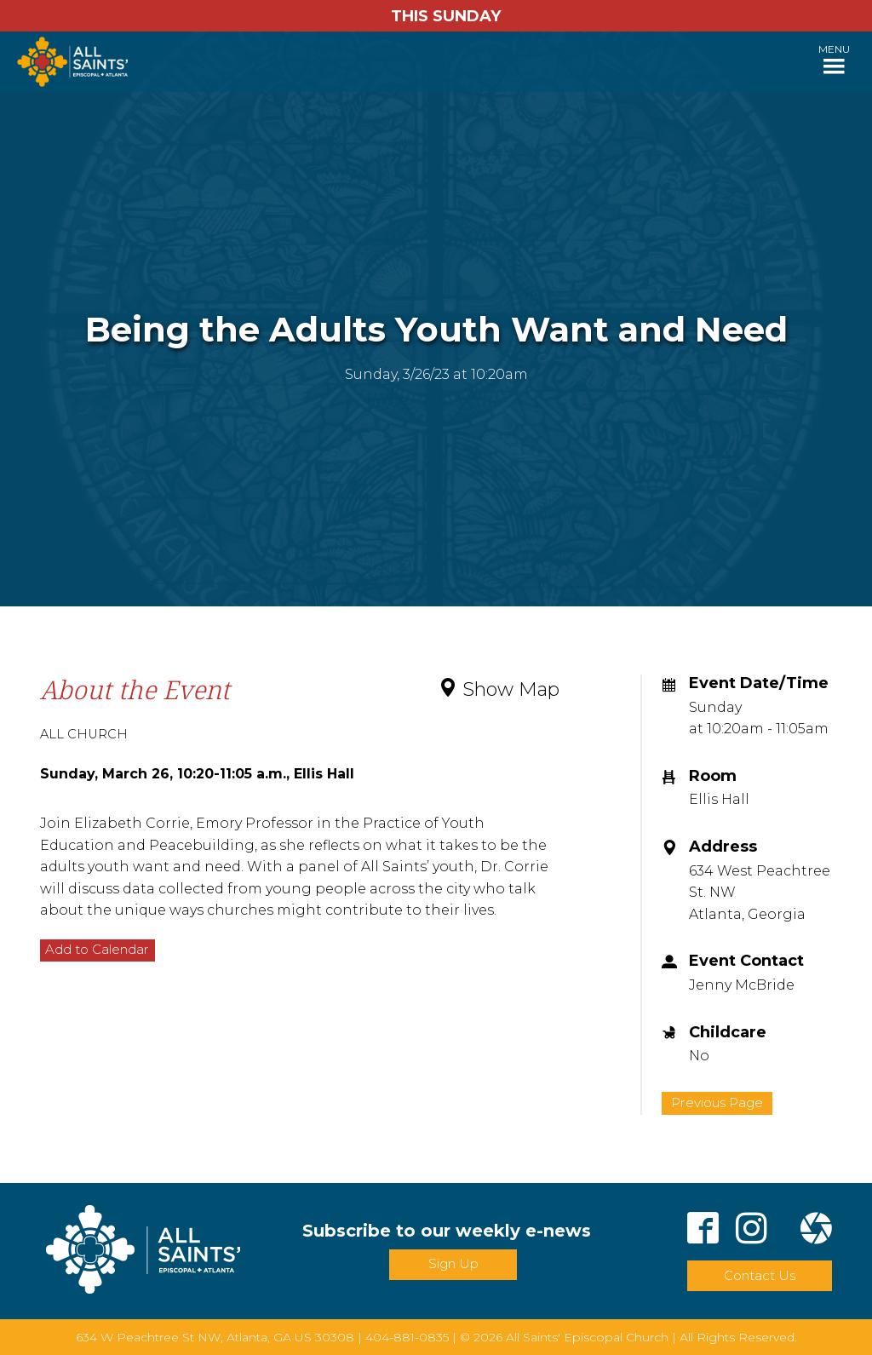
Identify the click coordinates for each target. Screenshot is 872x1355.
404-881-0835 (407, 1337)
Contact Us (759, 1275)
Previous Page (717, 1102)
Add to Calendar (97, 949)
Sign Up (453, 1263)
